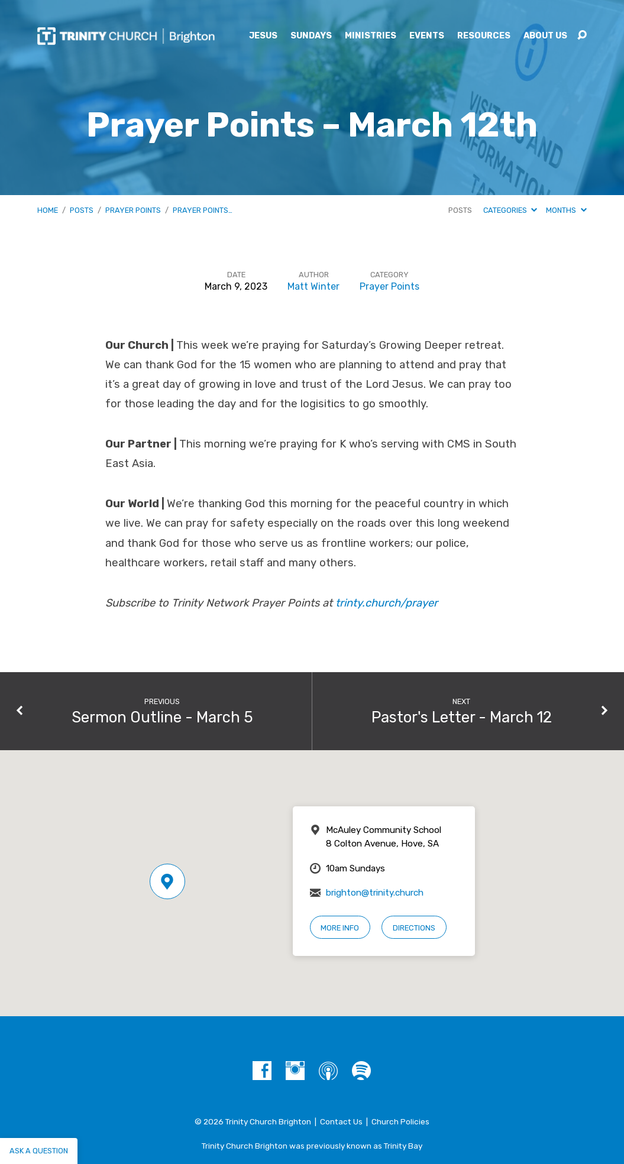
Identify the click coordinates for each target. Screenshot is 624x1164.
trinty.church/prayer (386, 602)
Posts (81, 210)
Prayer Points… (202, 210)
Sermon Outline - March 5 (162, 717)
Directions (414, 927)
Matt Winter (313, 286)
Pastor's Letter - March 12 (461, 717)
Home (47, 210)
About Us (545, 36)
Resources (483, 36)
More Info (340, 927)
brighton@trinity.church (374, 892)
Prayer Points (133, 210)
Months (566, 210)
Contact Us (341, 1121)
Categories (510, 210)
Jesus (263, 36)
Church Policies (400, 1121)
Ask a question (38, 1150)
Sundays (311, 36)
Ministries (370, 36)
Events (426, 36)
